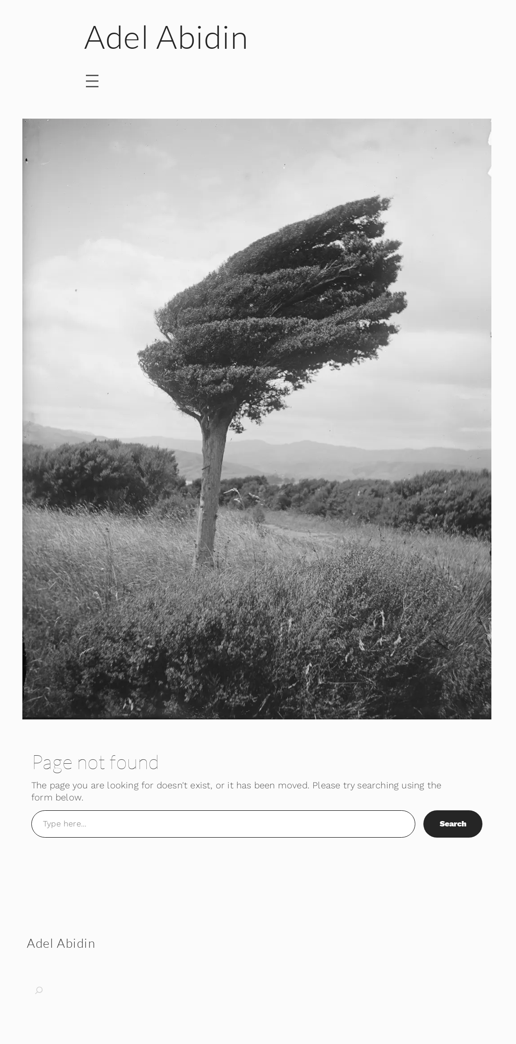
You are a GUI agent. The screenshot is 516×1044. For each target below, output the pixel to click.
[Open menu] (92, 81)
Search (452, 823)
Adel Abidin (166, 36)
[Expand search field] (49, 990)
